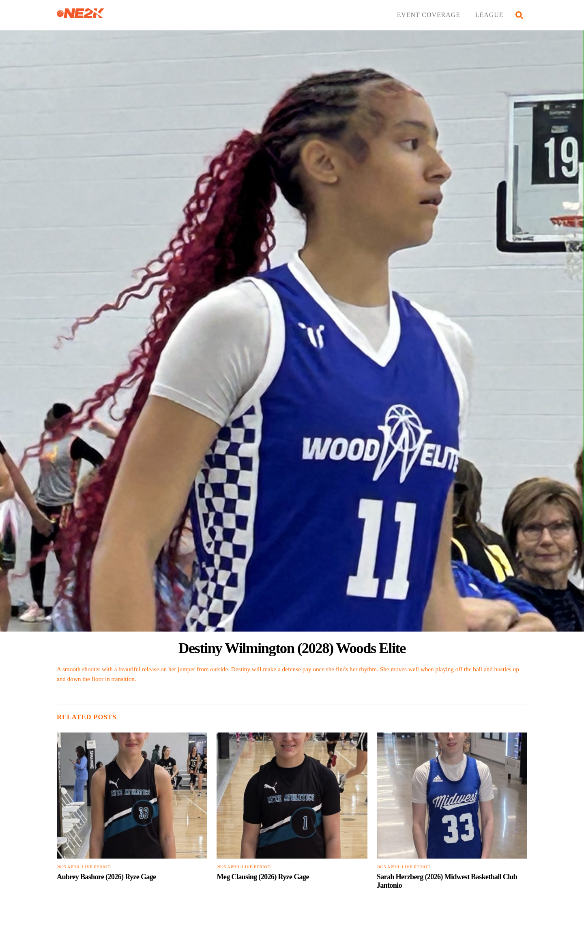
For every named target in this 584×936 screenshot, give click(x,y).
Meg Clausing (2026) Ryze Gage (263, 877)
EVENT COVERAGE (428, 14)
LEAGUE (489, 14)
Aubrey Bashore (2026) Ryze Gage (106, 877)
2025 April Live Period (84, 867)
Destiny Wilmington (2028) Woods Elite (292, 648)
